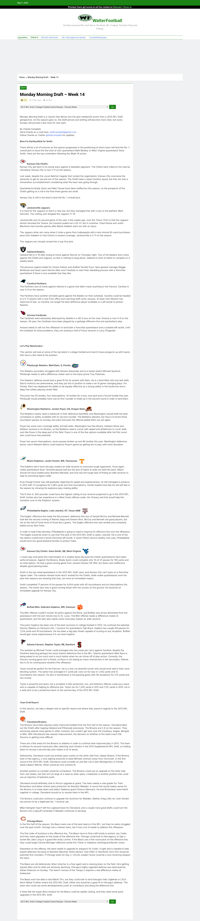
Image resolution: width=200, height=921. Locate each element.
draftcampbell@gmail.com (63, 132)
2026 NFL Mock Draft (49, 37)
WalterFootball (107, 20)
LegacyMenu (22, 37)
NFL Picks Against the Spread (73, 37)
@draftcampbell (54, 135)
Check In (34, 37)
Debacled (117, 7)
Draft (23, 88)
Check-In (127, 7)
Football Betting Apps (98, 37)
